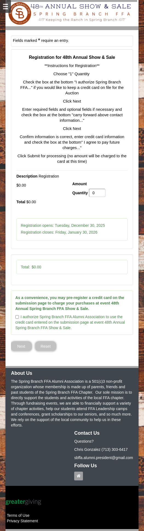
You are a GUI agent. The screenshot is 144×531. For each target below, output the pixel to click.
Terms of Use (18, 515)
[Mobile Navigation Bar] (5, 6)
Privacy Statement (22, 521)
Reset (46, 346)
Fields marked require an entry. (41, 40)
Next (21, 346)
